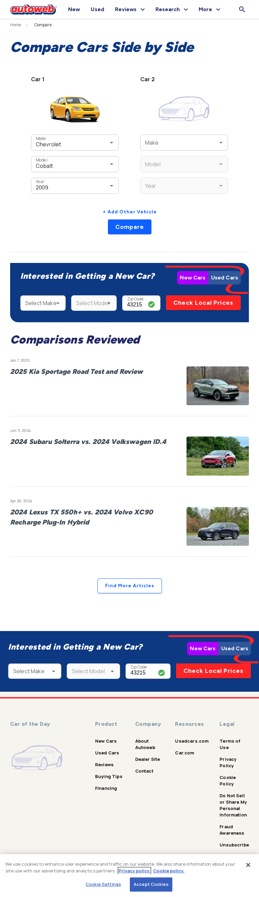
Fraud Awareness (232, 830)
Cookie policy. (168, 871)
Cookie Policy (228, 780)
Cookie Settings (103, 884)
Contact (144, 771)
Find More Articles (129, 586)
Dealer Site (147, 759)
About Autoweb (145, 744)
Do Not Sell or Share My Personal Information (233, 805)
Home (15, 25)
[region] (129, 875)
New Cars (192, 277)
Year (40, 181)
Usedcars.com (192, 741)
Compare (129, 227)
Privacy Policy (228, 762)
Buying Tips (108, 776)
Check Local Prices (203, 302)
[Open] (111, 142)
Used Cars (224, 277)
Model (41, 160)
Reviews (104, 764)
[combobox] (65, 142)
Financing (106, 788)
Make (41, 138)
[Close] (248, 865)
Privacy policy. (134, 871)
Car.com (184, 753)
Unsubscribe (234, 845)
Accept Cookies (151, 884)
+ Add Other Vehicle (130, 212)
